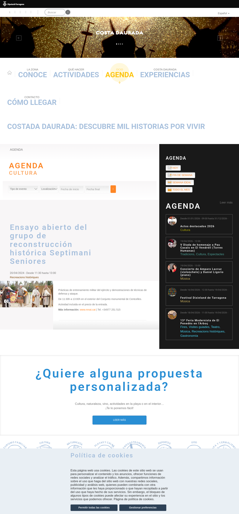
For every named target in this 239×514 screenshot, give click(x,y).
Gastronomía (189, 336)
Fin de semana (183, 175)
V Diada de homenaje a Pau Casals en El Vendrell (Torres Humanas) (201, 248)
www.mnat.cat (88, 309)
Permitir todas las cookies (94, 507)
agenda (16, 149)
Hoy (176, 168)
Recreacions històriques (208, 332)
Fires (183, 328)
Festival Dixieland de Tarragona (203, 298)
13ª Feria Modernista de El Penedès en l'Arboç (199, 323)
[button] (18, 37)
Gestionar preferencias (143, 507)
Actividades (76, 73)
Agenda (119, 73)
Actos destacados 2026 (197, 227)
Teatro (215, 328)
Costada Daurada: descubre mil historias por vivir (106, 126)
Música (185, 279)
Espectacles (216, 255)
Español (223, 13)
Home (9, 72)
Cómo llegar (32, 101)
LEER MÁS (119, 420)
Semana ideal (182, 182)
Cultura (185, 231)
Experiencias (165, 73)
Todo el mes (182, 190)
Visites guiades (199, 328)
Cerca (114, 189)
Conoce (32, 73)
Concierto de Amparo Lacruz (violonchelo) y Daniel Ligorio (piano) (202, 272)
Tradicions (187, 255)
